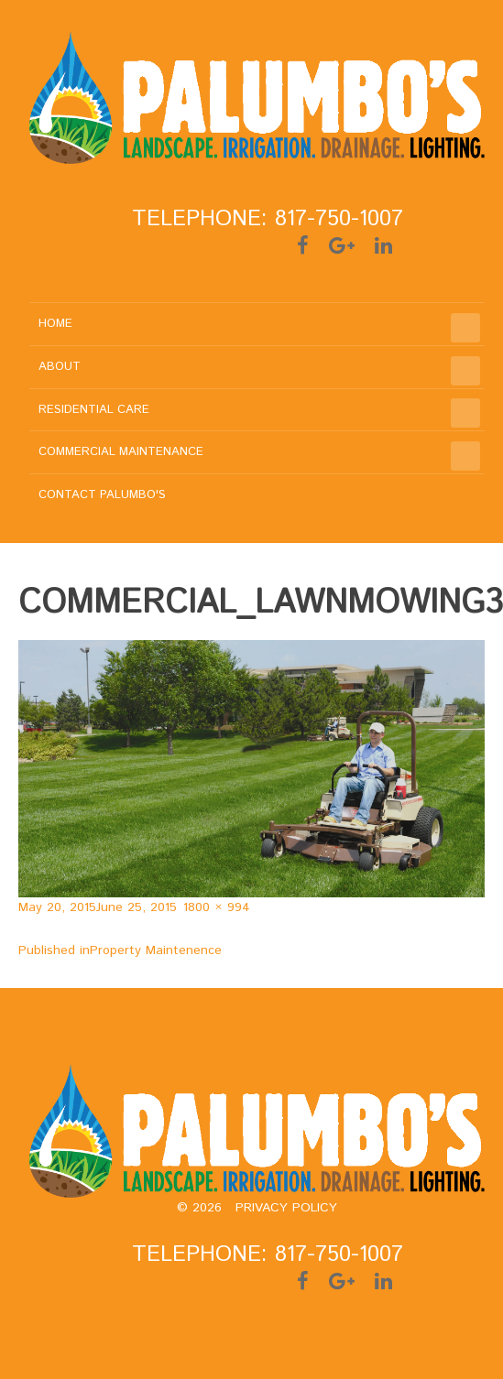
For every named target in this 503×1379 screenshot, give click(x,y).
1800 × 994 (216, 907)
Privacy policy (286, 1208)
